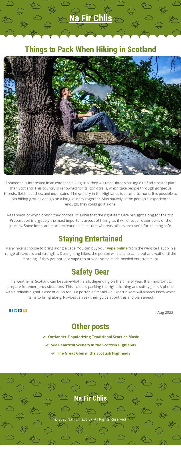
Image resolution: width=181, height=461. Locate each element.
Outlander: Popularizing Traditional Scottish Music (93, 336)
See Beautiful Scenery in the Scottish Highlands (93, 345)
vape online (117, 248)
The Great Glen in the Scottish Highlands (93, 353)
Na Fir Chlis (90, 18)
